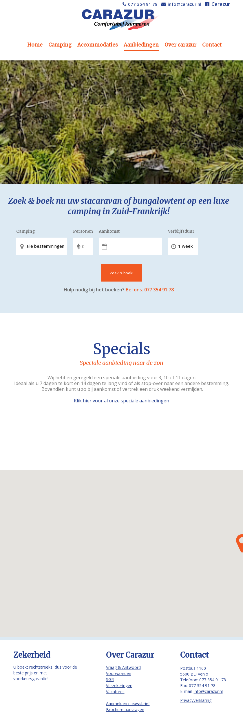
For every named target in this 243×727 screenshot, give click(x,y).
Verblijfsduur (181, 231)
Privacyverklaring (195, 700)
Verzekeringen (119, 685)
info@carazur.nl (184, 4)
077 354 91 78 (143, 4)
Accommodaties (97, 45)
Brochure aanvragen (125, 709)
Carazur (220, 4)
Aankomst (109, 231)
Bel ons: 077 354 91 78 (150, 289)
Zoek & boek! (121, 272)
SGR (110, 679)
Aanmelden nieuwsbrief (128, 703)
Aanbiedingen (141, 45)
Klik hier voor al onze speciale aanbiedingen (121, 400)
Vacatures (115, 691)
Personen (83, 231)
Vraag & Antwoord (123, 667)
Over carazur (180, 45)
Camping (60, 45)
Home (35, 45)
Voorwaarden (118, 673)
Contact (212, 45)
